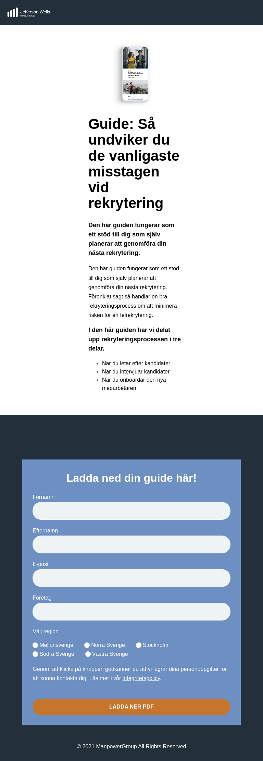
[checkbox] (131, 650)
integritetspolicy (141, 678)
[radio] (53, 645)
